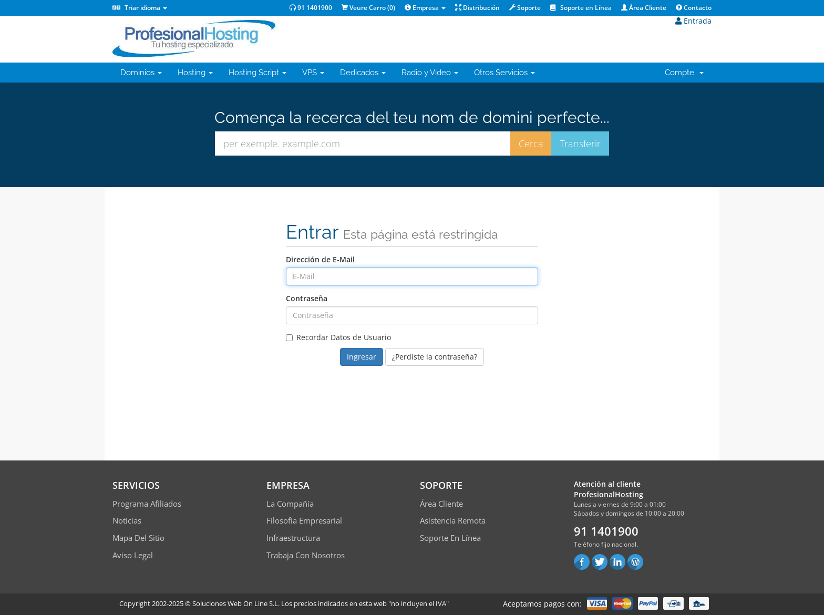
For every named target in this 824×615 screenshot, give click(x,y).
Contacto (694, 7)
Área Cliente (643, 7)
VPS (313, 72)
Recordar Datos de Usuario (338, 337)
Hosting (195, 72)
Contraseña (306, 298)
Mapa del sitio (138, 537)
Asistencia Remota (453, 520)
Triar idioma (139, 7)
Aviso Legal (132, 555)
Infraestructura (293, 537)
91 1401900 (311, 7)
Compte (684, 72)
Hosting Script (257, 72)
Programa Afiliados (146, 503)
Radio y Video (429, 72)
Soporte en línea (450, 537)
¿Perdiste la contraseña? (434, 357)
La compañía (290, 503)
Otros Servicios (504, 72)
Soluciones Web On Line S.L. (236, 603)
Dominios (141, 72)
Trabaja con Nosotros (305, 555)
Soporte (525, 7)
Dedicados (363, 72)
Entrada (693, 21)
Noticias (126, 520)
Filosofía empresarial (304, 520)
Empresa (425, 7)
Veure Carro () (368, 7)
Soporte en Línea (581, 7)
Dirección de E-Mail (320, 259)
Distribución (477, 7)
